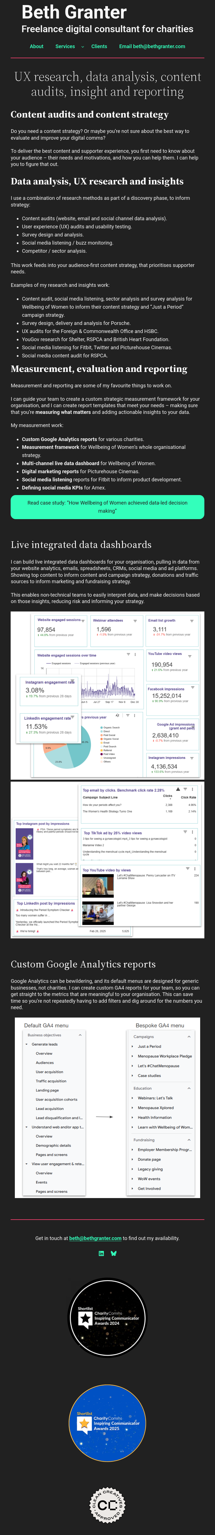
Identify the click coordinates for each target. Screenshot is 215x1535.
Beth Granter (74, 12)
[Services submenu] (82, 46)
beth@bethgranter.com (95, 1238)
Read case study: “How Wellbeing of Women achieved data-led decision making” (107, 507)
